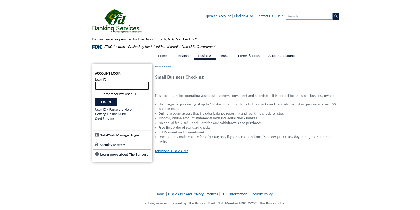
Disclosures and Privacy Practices (193, 194)
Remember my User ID (119, 94)
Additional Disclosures (171, 151)
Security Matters (113, 145)
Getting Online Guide (111, 114)
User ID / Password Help (113, 109)
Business (168, 66)
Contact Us (265, 16)
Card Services (105, 118)
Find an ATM (243, 16)
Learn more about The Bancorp (124, 154)
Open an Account (218, 16)
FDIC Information (235, 194)
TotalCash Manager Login (119, 135)
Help (279, 16)
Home (158, 66)
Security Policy (262, 194)
